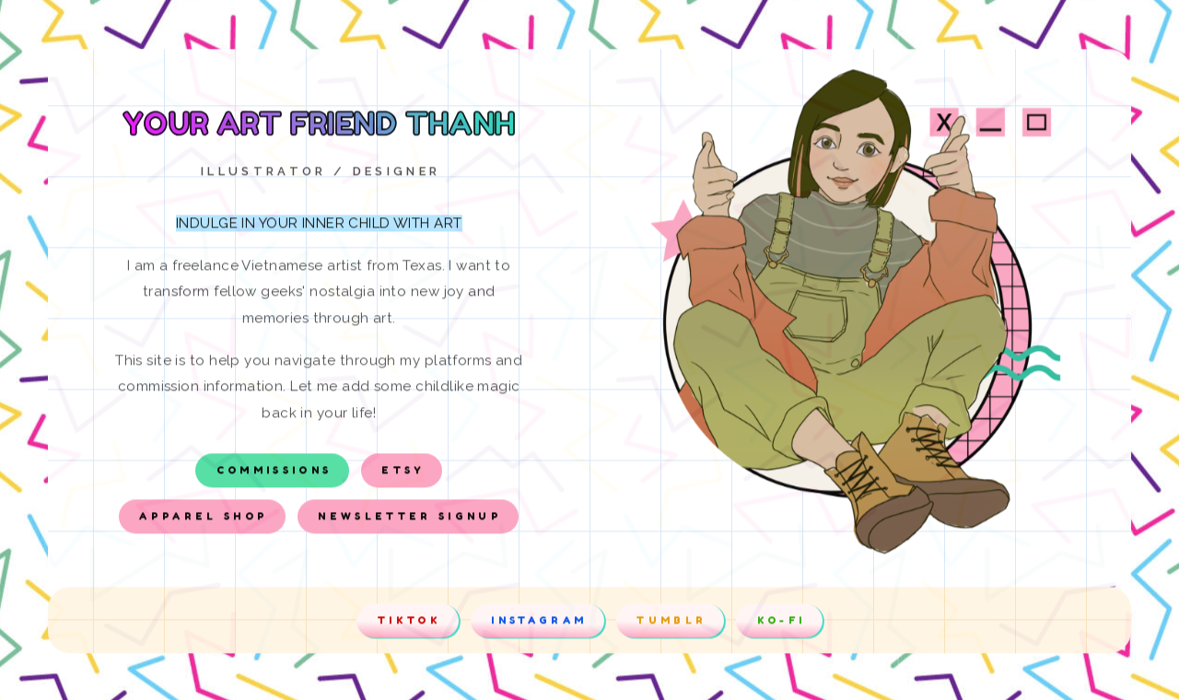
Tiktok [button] (409, 622)
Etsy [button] (403, 472)
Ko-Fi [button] (781, 622)
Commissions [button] (274, 472)
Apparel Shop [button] (203, 518)
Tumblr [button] (671, 622)
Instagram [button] (539, 622)
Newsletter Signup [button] (410, 518)
